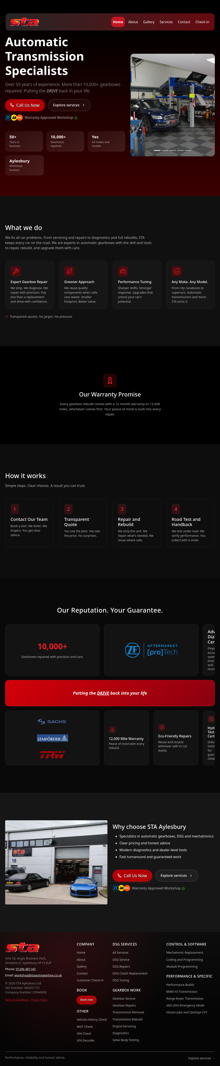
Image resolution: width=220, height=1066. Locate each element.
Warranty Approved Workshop (51, 117)
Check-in (202, 22)
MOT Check (85, 1027)
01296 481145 (26, 969)
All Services (120, 952)
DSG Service (121, 960)
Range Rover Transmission (184, 998)
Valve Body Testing (126, 1040)
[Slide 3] (173, 150)
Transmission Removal (128, 1012)
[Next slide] (208, 105)
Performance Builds (180, 985)
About (133, 22)
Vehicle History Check (92, 1019)
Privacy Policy (39, 1000)
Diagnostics (121, 1033)
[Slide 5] (188, 150)
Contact (184, 22)
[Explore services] (69, 105)
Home (118, 22)
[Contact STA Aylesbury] (25, 105)
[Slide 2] (165, 150)
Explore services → (201, 1058)
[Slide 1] (157, 150)
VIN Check (84, 1033)
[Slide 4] (180, 150)
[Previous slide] (136, 105)
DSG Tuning (121, 980)
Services (166, 22)
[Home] (24, 21)
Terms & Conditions (17, 1000)
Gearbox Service (124, 998)
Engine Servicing (124, 1026)
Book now (86, 1000)
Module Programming (181, 966)
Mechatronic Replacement (184, 952)
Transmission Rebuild (128, 1019)
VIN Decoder (86, 1040)
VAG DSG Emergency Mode (185, 1005)
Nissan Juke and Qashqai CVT (186, 1012)
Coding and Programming (184, 960)
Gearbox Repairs (124, 1005)
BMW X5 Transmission (181, 992)
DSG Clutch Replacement (130, 973)
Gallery (148, 22)
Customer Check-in (90, 980)
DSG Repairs (121, 966)
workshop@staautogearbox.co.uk (38, 975)
